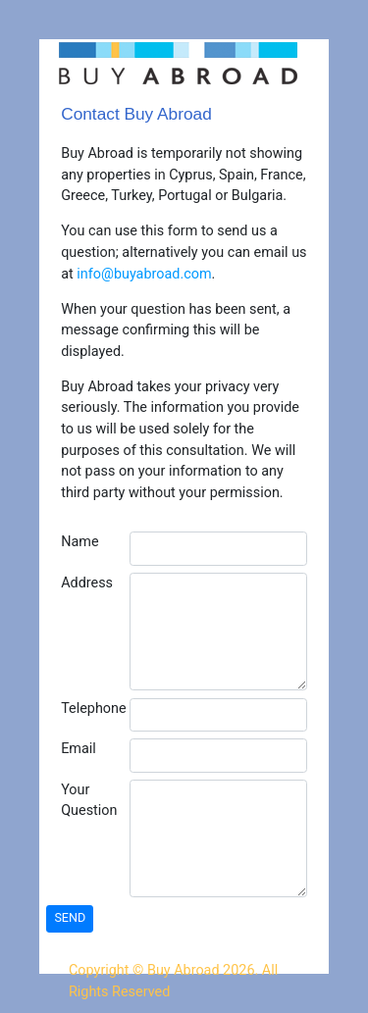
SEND (69, 917)
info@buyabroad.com (144, 274)
